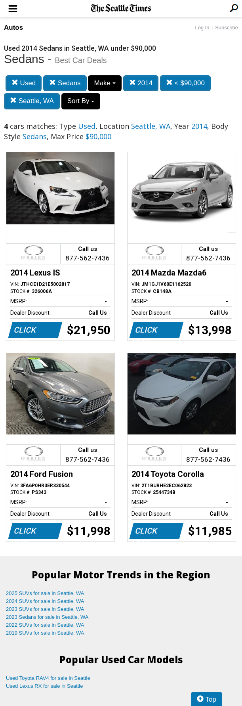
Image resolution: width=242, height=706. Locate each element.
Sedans (64, 83)
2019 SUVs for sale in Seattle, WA (45, 633)
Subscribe (226, 28)
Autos (13, 27)
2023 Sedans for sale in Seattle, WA (47, 617)
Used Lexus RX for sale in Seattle (44, 686)
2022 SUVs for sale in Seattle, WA (45, 625)
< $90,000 (185, 83)
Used (23, 83)
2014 (141, 83)
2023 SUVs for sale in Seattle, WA (45, 609)
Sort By (80, 101)
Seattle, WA (32, 101)
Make (104, 83)
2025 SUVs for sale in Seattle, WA (45, 593)
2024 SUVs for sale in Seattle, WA (45, 601)
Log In (202, 28)
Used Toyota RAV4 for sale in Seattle (48, 678)
